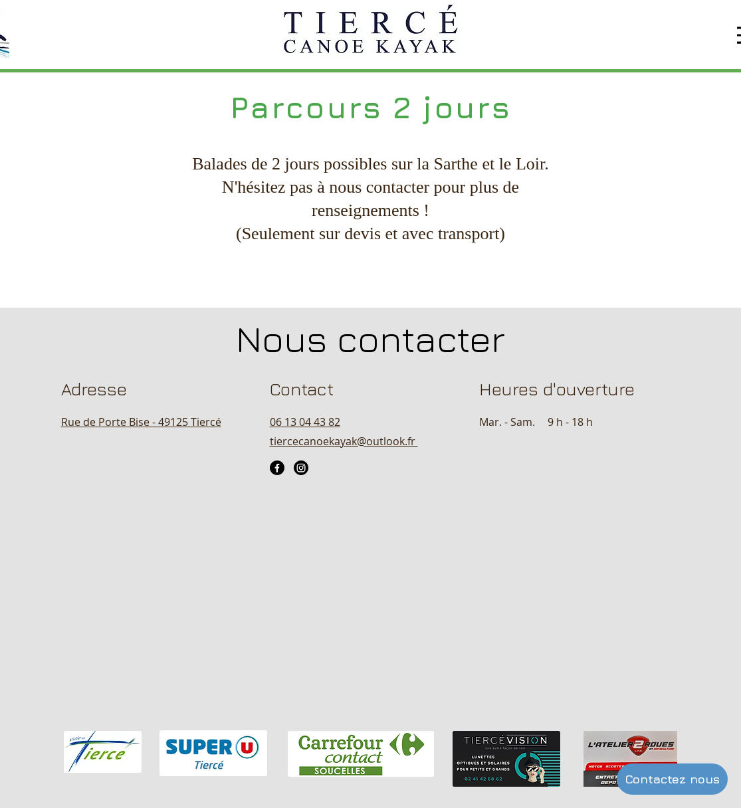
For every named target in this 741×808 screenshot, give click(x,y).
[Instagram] (301, 467)
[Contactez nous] (672, 779)
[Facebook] (277, 467)
